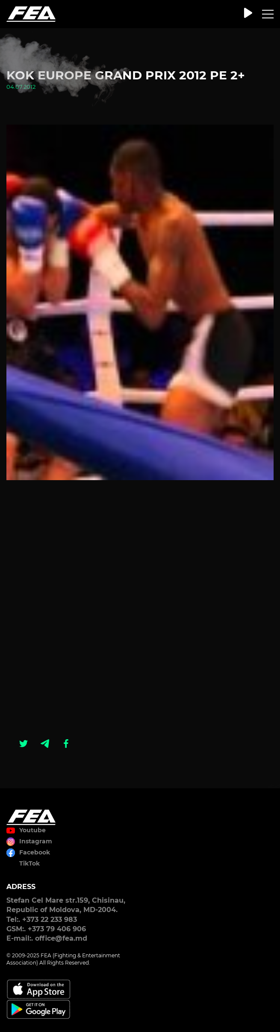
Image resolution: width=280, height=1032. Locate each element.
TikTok (29, 863)
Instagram (35, 841)
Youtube (32, 830)
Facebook (34, 852)
